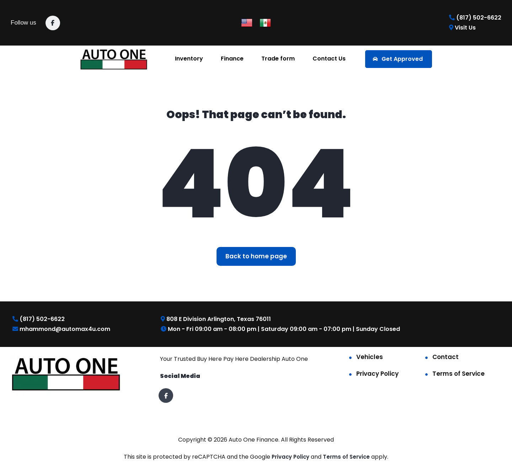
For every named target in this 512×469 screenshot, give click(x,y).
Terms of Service (458, 373)
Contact (445, 357)
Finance (232, 58)
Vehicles (369, 357)
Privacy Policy (377, 373)
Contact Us (329, 58)
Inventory (189, 58)
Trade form (278, 58)
